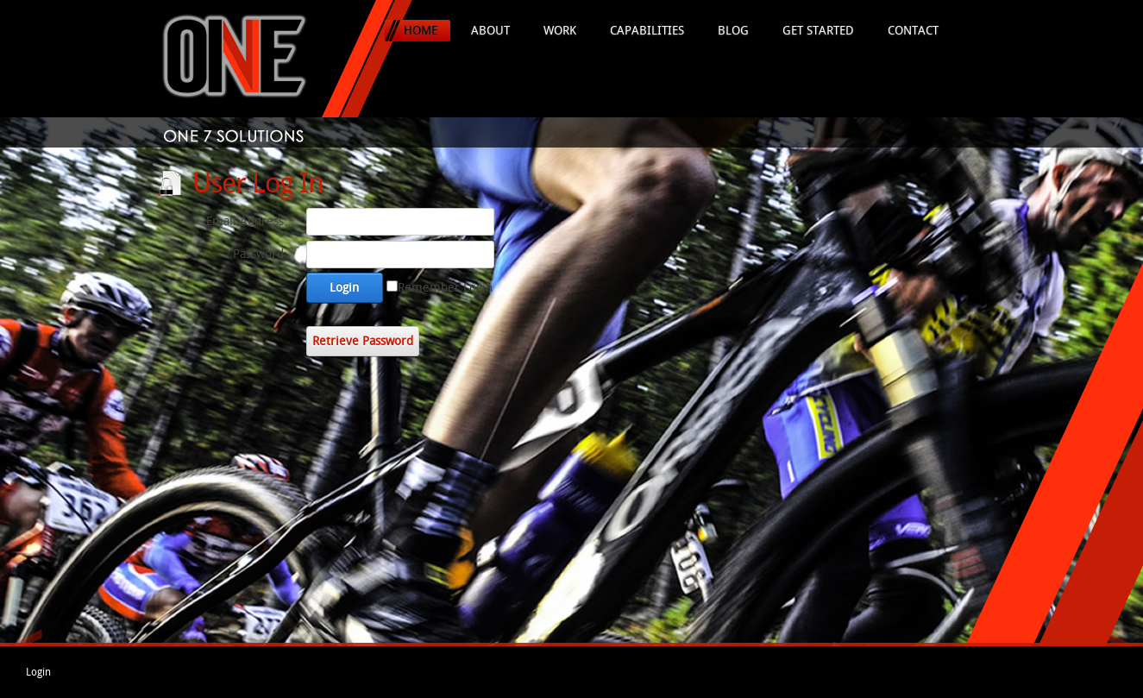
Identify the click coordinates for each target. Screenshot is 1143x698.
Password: (260, 254)
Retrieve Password (362, 341)
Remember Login (445, 287)
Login (344, 287)
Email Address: (246, 221)
